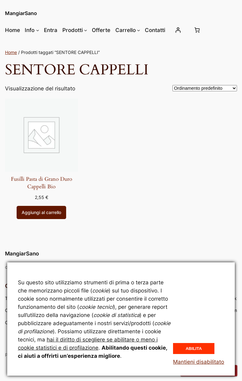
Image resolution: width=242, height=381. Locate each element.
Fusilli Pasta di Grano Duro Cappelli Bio (41, 182)
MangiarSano (21, 13)
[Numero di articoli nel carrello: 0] (197, 30)
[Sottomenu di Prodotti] (85, 30)
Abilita (194, 348)
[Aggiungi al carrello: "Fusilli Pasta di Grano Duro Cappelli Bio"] (41, 212)
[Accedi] (178, 30)
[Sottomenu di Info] (37, 30)
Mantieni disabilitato (198, 362)
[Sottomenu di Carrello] (138, 30)
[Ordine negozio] (204, 88)
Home (11, 52)
